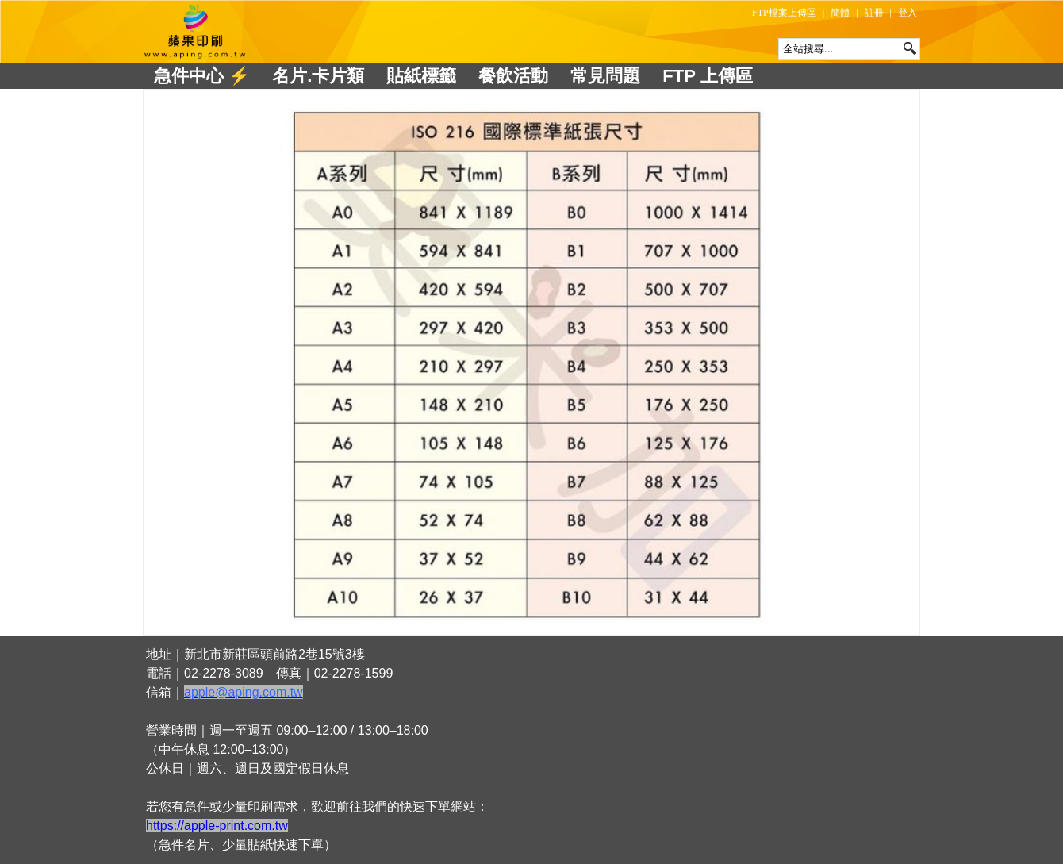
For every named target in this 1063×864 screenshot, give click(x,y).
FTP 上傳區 (707, 76)
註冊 (874, 12)
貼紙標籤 (421, 76)
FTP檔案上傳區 (784, 12)
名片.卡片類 (318, 76)
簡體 (840, 12)
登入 (907, 12)
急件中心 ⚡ (202, 76)
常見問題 (605, 76)
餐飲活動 (513, 76)
